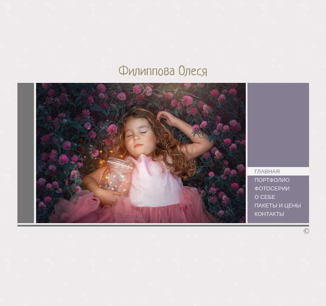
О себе (265, 197)
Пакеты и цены (278, 205)
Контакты (269, 214)
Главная (267, 171)
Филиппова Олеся (163, 72)
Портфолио (272, 180)
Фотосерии (272, 188)
